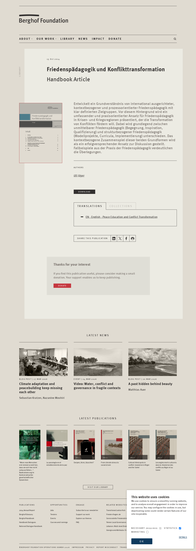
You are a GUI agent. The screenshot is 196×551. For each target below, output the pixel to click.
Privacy (90, 547)
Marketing (138, 531)
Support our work (83, 514)
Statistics (170, 528)
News (83, 39)
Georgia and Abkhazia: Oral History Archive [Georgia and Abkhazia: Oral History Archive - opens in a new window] (123, 530)
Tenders (53, 514)
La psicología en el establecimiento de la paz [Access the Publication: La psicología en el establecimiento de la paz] (56, 463)
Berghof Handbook (26, 518)
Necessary (144, 528)
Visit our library (98, 487)
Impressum (78, 547)
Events (53, 518)
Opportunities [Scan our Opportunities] (59, 505)
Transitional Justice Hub (115, 510)
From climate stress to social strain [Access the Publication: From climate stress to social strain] (110, 463)
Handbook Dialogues (27, 522)
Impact (98, 39)
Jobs (52, 510)
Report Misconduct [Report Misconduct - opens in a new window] (107, 547)
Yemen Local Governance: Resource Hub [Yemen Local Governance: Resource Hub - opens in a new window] (122, 522)
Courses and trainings (59, 522)
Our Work (45, 39)
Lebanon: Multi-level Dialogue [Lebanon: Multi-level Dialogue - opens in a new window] (118, 526)
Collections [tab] (120, 206)
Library (67, 39)
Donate (115, 39)
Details (183, 537)
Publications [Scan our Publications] (27, 505)
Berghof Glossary (26, 514)
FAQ (77, 522)
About (25, 39)
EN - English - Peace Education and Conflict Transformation (121, 217)
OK (142, 541)
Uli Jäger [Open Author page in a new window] (79, 175)
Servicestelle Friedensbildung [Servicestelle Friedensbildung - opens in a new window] (118, 518)
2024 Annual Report (27, 510)
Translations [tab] (89, 206)
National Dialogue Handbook (30, 526)
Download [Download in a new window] (84, 191)
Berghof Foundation (43, 19)
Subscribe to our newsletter (87, 510)
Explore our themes (83, 518)
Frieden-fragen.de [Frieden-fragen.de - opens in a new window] (113, 514)
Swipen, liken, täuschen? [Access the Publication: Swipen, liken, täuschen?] (84, 462)
